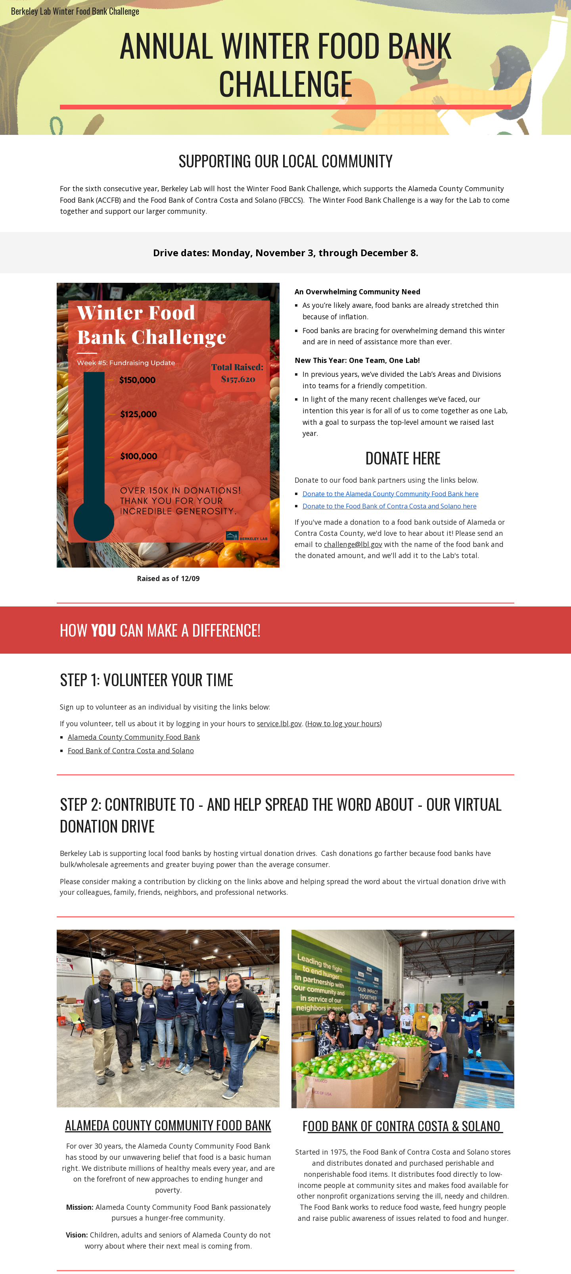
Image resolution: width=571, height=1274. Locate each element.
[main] (285, 67)
